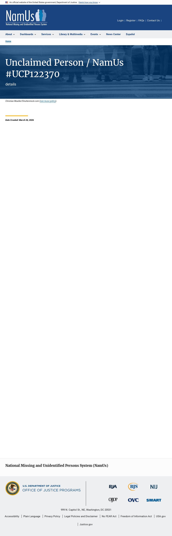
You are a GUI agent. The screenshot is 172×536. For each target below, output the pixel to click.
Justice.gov (86, 524)
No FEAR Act (109, 516)
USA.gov (161, 516)
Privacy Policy (52, 516)
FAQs (141, 20)
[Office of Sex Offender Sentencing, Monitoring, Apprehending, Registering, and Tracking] (153, 502)
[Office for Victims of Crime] (133, 502)
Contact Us (153, 20)
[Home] (26, 17)
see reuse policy (48, 100)
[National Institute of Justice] (153, 489)
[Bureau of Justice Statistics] (133, 491)
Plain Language (31, 516)
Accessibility (12, 516)
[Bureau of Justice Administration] (113, 489)
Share (167, 23)
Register (131, 20)
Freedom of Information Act (136, 516)
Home (8, 41)
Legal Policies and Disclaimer (81, 516)
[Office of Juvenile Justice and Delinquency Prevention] (113, 503)
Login (120, 20)
